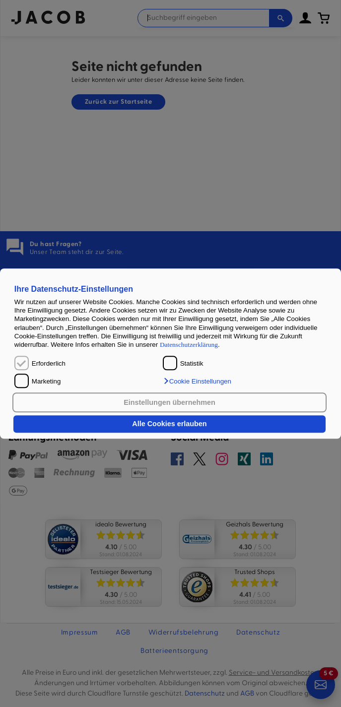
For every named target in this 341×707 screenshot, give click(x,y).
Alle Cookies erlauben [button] (169, 424)
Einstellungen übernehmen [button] (169, 402)
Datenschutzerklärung (189, 345)
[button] (197, 381)
